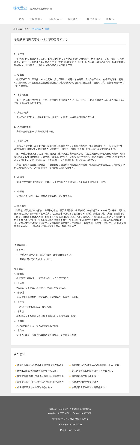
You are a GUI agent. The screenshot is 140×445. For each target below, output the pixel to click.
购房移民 (36, 28)
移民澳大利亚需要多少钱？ (85, 382)
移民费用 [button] (36, 19)
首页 (21, 19)
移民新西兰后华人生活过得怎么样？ (35, 387)
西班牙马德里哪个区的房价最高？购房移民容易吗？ (39, 377)
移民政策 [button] (93, 19)
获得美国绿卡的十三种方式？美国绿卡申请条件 (40, 382)
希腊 (47, 28)
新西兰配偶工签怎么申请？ (85, 376)
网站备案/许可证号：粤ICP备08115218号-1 (70, 419)
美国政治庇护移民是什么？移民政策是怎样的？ (40, 365)
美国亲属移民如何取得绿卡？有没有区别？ (93, 371)
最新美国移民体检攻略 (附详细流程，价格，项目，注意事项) (95, 366)
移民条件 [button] (74, 19)
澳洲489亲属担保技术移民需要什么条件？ (37, 371)
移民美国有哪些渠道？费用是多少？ (89, 387)
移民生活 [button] (55, 19)
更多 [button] (110, 19)
